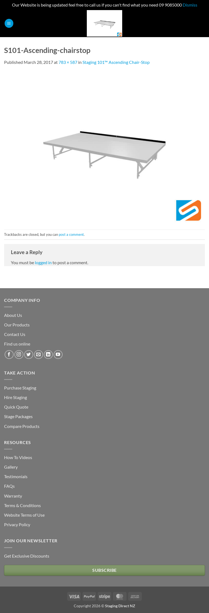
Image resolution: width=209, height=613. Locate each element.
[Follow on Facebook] (9, 354)
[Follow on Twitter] (28, 354)
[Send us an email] (38, 354)
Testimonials (15, 476)
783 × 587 (68, 62)
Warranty (13, 495)
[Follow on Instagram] (18, 354)
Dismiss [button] (190, 4)
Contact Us (14, 334)
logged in (43, 262)
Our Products (17, 324)
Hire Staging (15, 397)
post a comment (71, 234)
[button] (9, 23)
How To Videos (18, 457)
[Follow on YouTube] (58, 354)
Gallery (11, 466)
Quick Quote (16, 406)
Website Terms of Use (24, 514)
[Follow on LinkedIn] (48, 354)
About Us (13, 315)
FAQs (9, 486)
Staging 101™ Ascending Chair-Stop (116, 62)
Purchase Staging (20, 387)
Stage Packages (18, 416)
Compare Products (21, 426)
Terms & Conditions (22, 505)
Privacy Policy (17, 524)
